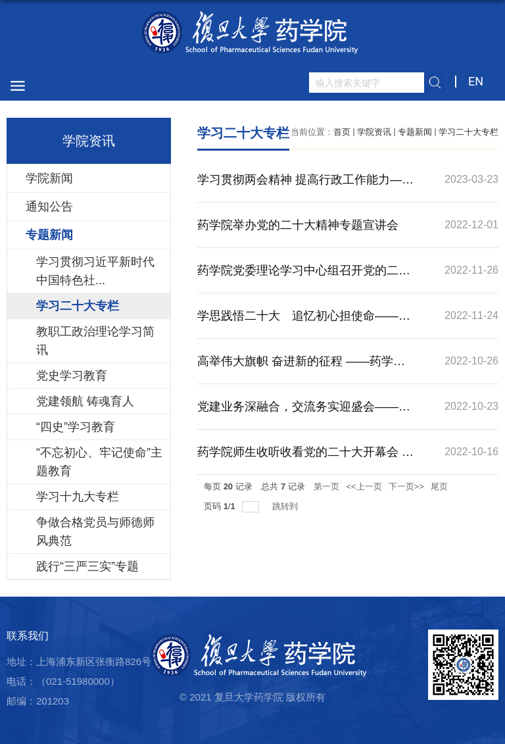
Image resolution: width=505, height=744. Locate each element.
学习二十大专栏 (468, 132)
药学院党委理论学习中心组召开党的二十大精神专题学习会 (303, 278)
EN (475, 81)
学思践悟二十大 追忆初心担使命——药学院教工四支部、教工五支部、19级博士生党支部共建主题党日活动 (304, 323)
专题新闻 (415, 132)
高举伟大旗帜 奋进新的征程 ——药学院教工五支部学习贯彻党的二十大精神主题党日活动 (303, 369)
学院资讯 (374, 132)
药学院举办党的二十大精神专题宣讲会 (297, 225)
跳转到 (286, 506)
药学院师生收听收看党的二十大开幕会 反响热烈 (305, 459)
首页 (341, 132)
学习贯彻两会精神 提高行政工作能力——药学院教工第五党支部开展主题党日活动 (305, 187)
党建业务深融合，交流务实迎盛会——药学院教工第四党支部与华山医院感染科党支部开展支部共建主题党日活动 (303, 414)
